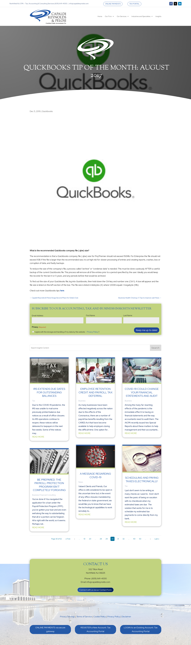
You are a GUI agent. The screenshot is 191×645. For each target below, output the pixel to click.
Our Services (121, 16)
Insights (158, 16)
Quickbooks (47, 111)
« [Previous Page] (74, 539)
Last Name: (127, 315)
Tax (33, 401)
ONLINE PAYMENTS (113, 4)
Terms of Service (84, 616)
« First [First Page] (68, 539)
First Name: (90, 315)
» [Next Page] (150, 539)
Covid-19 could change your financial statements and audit (142, 392)
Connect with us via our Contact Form (95, 590)
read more (38, 436)
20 (90, 539)
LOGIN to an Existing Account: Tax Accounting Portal (141, 629)
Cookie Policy (99, 616)
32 (123, 539)
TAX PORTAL (134, 4)
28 (101, 539)
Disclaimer (126, 616)
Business (82, 401)
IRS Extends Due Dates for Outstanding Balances (49, 392)
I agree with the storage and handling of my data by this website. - (67, 332)
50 (140, 539)
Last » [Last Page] (157, 539)
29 (107, 539)
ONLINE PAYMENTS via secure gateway (50, 629)
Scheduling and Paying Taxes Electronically (141, 479)
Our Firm (108, 16)
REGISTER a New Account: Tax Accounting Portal (95, 629)
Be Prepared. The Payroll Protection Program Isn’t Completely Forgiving (49, 485)
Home (100, 16)
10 (84, 539)
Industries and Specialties (141, 16)
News (80, 482)
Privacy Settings (67, 616)
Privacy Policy (92, 332)
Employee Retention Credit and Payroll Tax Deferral (95, 392)
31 (118, 539)
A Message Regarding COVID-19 (95, 475)
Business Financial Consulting (44, 495)
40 (134, 539)
